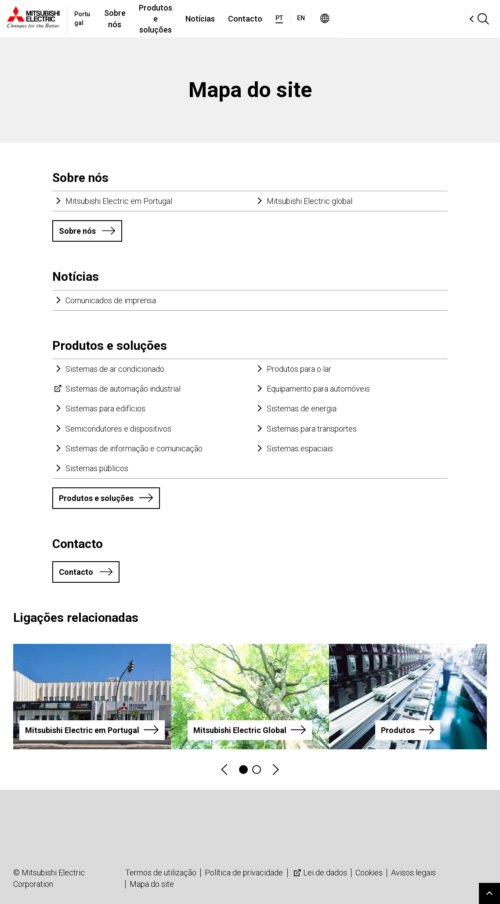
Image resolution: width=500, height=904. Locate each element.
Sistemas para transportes (312, 428)
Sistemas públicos (96, 468)
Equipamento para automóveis (318, 388)
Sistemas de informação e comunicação (134, 448)
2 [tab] (256, 769)
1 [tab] (243, 769)
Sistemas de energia (302, 408)
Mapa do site (152, 884)
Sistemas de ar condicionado (114, 369)
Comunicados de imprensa (110, 300)
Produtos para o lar (299, 369)
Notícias (293, 18)
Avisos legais (413, 872)
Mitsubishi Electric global (309, 201)
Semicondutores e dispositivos (118, 428)
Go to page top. (489, 893)
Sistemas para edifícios (105, 408)
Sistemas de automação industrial (123, 388)
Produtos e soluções (228, 18)
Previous (225, 769)
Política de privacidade (244, 872)
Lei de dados (319, 872)
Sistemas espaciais (300, 448)
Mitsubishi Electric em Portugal (118, 201)
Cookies (369, 872)
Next (275, 769)
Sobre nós (160, 18)
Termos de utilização (160, 872)
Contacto (338, 18)
